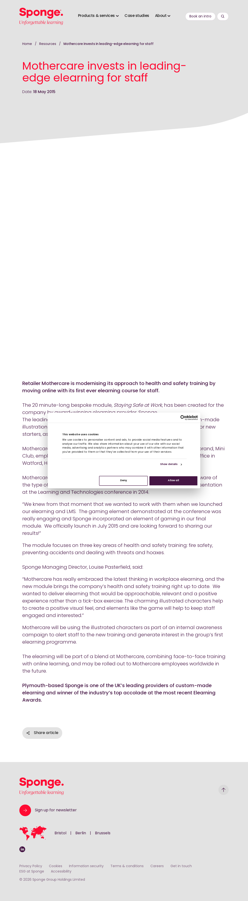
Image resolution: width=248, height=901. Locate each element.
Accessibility (61, 871)
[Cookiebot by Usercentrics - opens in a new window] (183, 417)
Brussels (102, 833)
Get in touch (181, 866)
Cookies (55, 866)
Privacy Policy (30, 866)
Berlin (80, 833)
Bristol (60, 833)
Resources (48, 44)
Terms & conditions (127, 866)
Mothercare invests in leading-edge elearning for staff (108, 44)
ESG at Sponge (31, 871)
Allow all (173, 481)
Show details (169, 464)
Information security (86, 866)
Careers (157, 866)
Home (27, 44)
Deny (123, 481)
